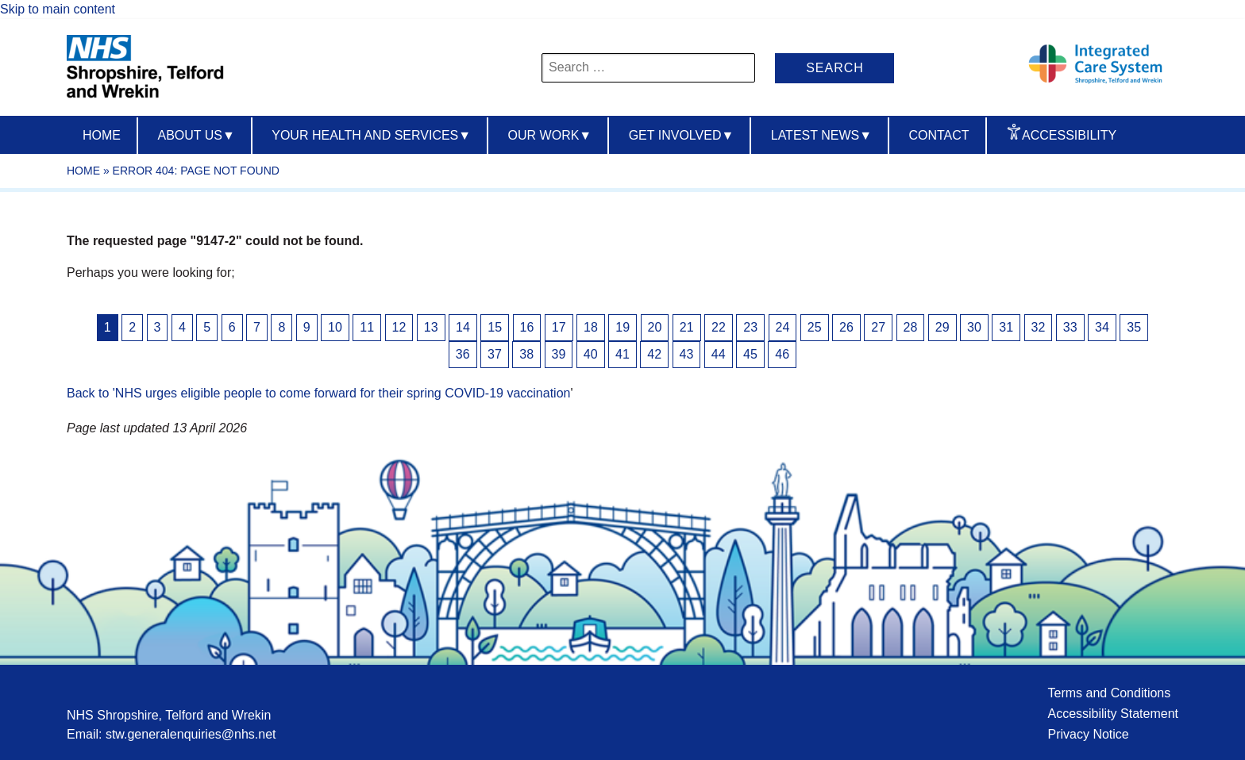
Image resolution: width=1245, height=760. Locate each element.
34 (1102, 327)
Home (102, 135)
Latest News (821, 135)
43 (687, 354)
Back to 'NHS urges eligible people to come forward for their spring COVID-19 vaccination (318, 393)
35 (1134, 327)
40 (591, 354)
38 (526, 354)
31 (1006, 327)
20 (655, 327)
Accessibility (1069, 135)
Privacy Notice (1087, 734)
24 (783, 327)
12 (399, 327)
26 (846, 327)
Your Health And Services (371, 135)
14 (463, 327)
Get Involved (681, 135)
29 (942, 327)
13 (431, 327)
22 (718, 327)
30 (974, 327)
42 (654, 354)
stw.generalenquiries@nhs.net (191, 734)
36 (463, 354)
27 (878, 327)
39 (559, 354)
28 (911, 327)
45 (750, 354)
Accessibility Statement (1112, 713)
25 (815, 327)
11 (367, 327)
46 (782, 354)
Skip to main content (57, 9)
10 (335, 327)
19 (622, 327)
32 (1038, 327)
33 (1070, 327)
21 (687, 327)
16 (527, 327)
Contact (938, 135)
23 (750, 327)
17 (559, 327)
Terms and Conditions (1108, 693)
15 (495, 327)
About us (195, 135)
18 (591, 327)
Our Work (550, 135)
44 (718, 354)
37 (495, 354)
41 (622, 354)
